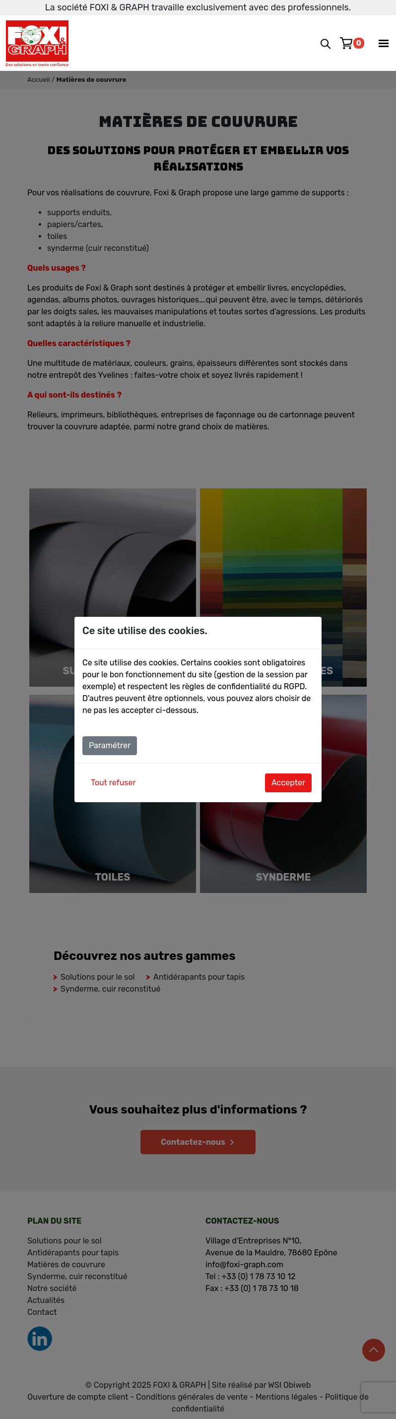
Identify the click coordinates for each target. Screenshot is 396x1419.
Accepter (288, 782)
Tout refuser (113, 782)
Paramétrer (110, 745)
